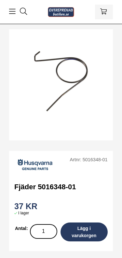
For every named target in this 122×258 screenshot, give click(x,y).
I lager (23, 213)
